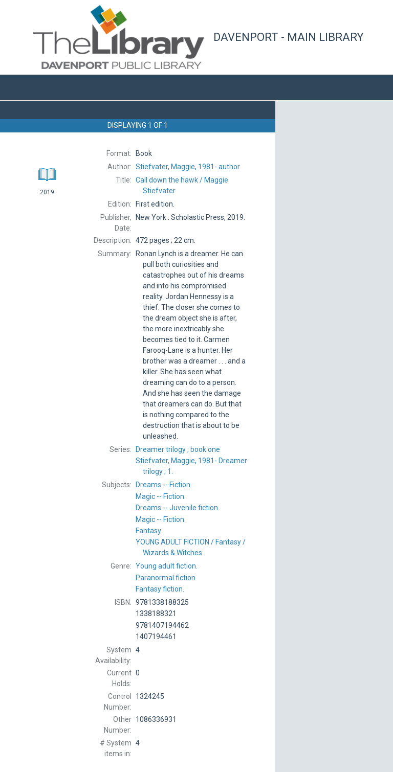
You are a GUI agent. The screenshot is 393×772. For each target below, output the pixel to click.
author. (188, 167)
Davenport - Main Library (288, 37)
